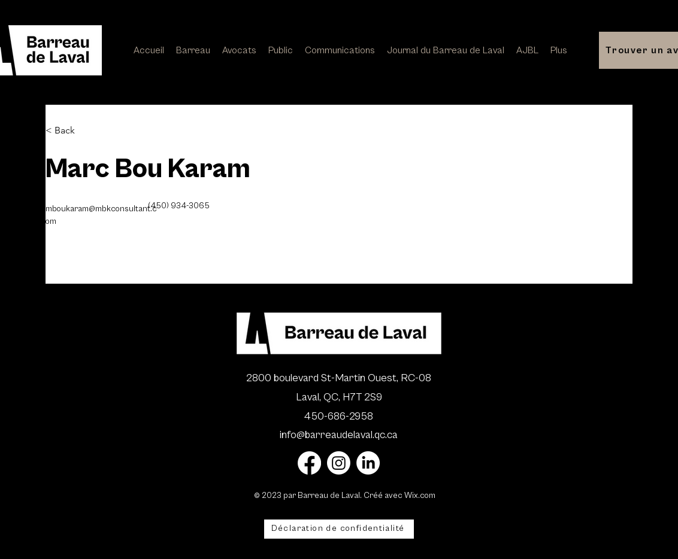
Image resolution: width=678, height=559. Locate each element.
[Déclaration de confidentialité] (339, 529)
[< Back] (69, 130)
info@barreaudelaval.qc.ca (339, 435)
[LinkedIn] (368, 463)
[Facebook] (309, 463)
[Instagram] (338, 463)
